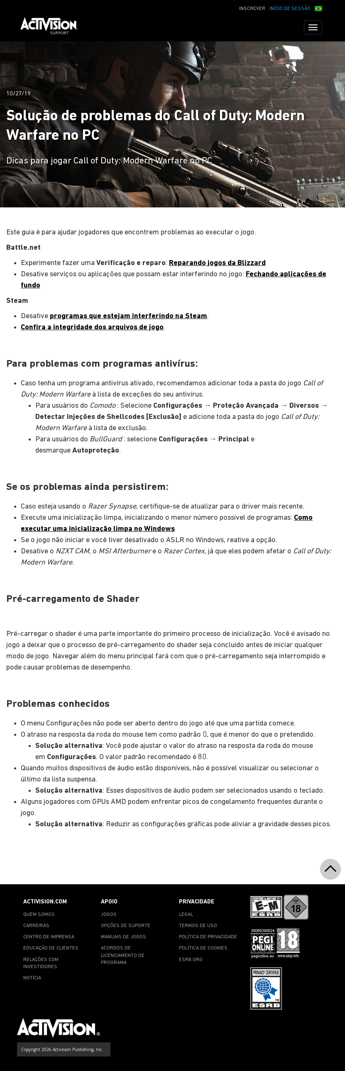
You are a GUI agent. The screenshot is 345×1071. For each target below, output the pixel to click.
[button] (318, 7)
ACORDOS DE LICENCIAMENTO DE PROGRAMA (122, 955)
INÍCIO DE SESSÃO (290, 8)
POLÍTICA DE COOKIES (203, 948)
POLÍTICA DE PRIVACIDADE (208, 937)
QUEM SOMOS (39, 914)
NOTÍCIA (32, 978)
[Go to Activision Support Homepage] (53, 27)
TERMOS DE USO (198, 925)
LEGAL (186, 914)
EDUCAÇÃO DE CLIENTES (50, 948)
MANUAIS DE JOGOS (123, 937)
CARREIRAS (36, 925)
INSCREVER (252, 8)
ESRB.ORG (191, 959)
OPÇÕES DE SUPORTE (125, 925)
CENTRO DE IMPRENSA (48, 937)
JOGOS (109, 914)
